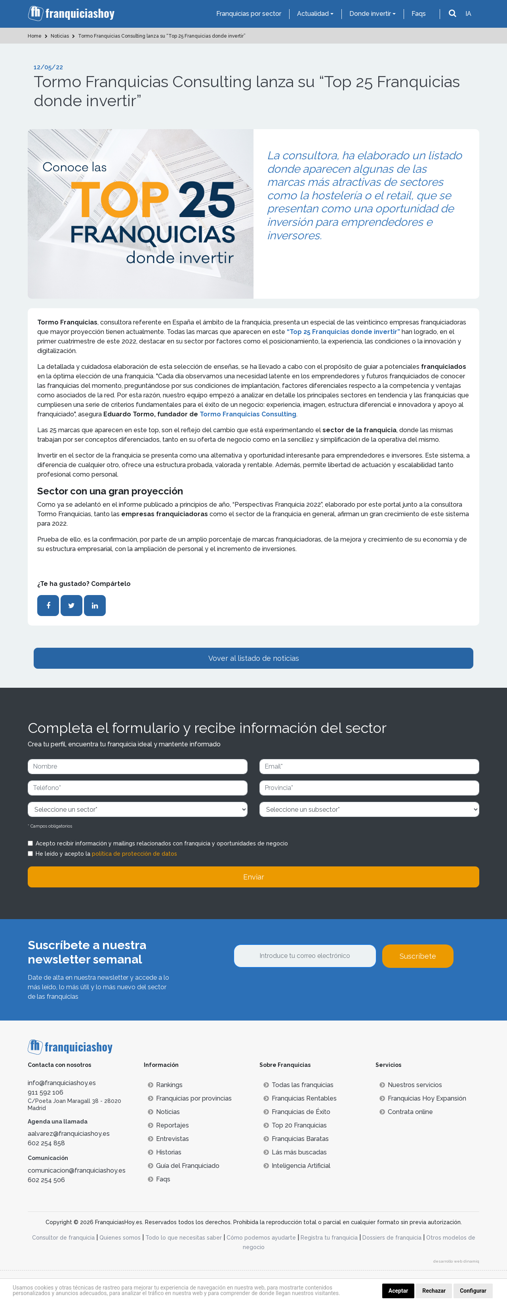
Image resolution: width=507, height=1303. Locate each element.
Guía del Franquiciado (183, 1165)
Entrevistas (168, 1139)
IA (468, 13)
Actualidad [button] (313, 13)
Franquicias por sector (248, 13)
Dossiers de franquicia (391, 1237)
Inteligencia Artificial (296, 1165)
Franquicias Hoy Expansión (422, 1098)
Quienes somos (120, 1237)
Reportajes (168, 1125)
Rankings (165, 1085)
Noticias (164, 1112)
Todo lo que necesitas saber (183, 1237)
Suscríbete (418, 956)
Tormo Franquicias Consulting (248, 414)
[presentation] (294, 989)
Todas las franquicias (298, 1085)
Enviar (253, 877)
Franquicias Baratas (296, 1139)
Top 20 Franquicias (295, 1125)
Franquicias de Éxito (296, 1112)
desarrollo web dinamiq (456, 1261)
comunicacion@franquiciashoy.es (77, 1170)
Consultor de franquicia (63, 1237)
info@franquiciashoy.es (62, 1083)
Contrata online (406, 1112)
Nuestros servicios (410, 1085)
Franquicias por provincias (190, 1098)
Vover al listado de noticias (253, 658)
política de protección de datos (134, 854)
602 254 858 (46, 1143)
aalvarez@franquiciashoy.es (69, 1133)
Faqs (419, 13)
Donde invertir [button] (370, 13)
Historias (164, 1152)
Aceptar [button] (398, 1291)
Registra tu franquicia (329, 1237)
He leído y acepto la (106, 854)
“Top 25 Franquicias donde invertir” (343, 332)
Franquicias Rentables (300, 1098)
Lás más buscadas (295, 1152)
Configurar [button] (473, 1291)
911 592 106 (45, 1092)
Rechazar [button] (434, 1291)
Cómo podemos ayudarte (261, 1237)
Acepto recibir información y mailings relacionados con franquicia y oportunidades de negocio (162, 843)
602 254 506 (46, 1180)
